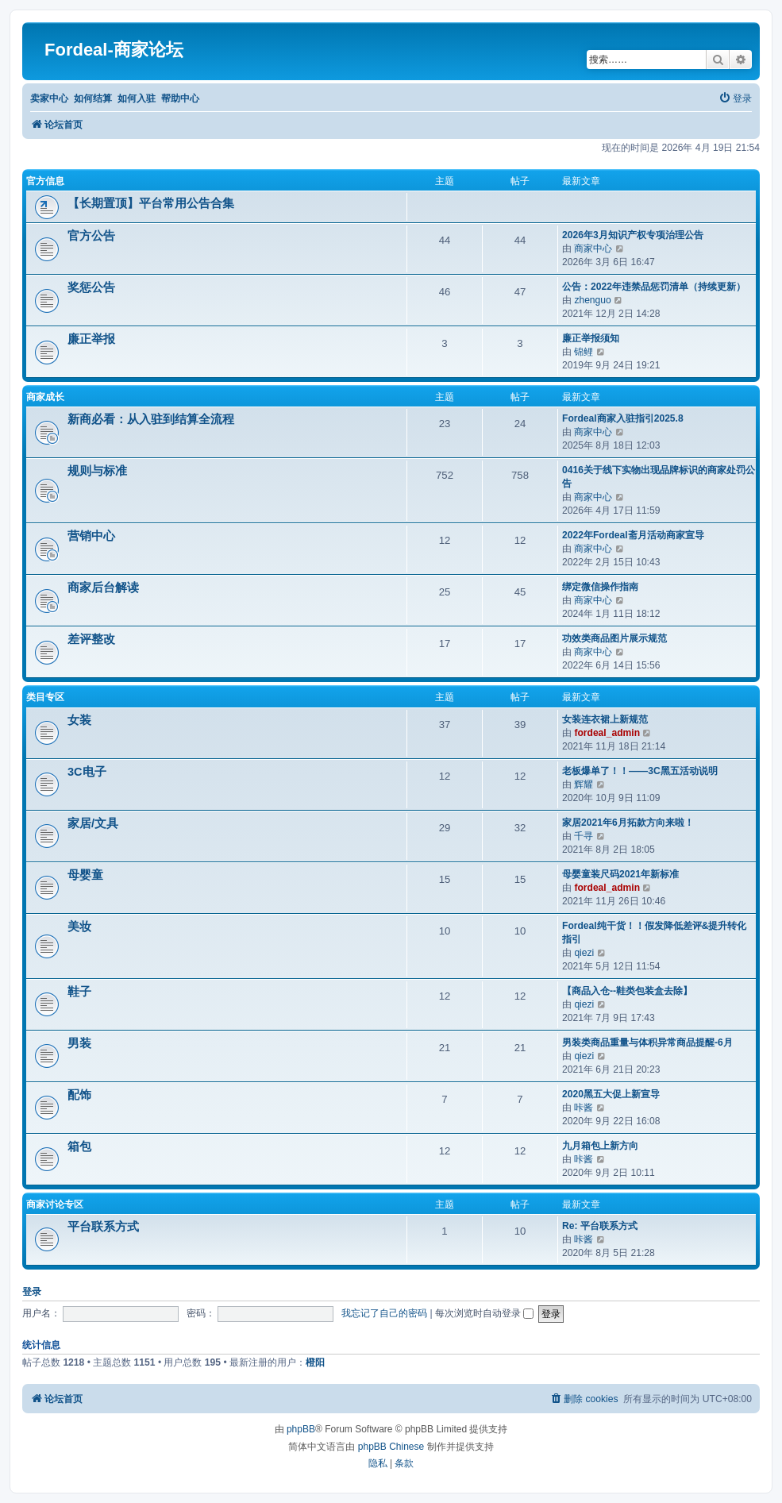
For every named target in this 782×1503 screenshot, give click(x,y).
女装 (79, 720)
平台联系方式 (103, 1226)
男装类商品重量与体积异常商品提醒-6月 (647, 1042)
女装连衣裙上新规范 (605, 719)
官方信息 (45, 181)
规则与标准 (97, 470)
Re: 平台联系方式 (600, 1225)
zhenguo (592, 300)
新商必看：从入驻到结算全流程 (150, 419)
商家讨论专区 (54, 1204)
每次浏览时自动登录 (484, 1313)
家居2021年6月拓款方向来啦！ (628, 822)
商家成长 (45, 397)
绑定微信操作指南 (600, 586)
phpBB (301, 1429)
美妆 (79, 926)
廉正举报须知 (590, 338)
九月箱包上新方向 (600, 1145)
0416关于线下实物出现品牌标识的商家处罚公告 (658, 476)
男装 (79, 1043)
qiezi (584, 952)
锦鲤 (583, 351)
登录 (31, 1291)
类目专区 (45, 697)
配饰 (79, 1095)
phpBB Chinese (391, 1446)
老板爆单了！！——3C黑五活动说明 (640, 771)
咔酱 (583, 1107)
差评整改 (91, 639)
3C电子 (86, 771)
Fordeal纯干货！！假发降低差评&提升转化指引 (654, 932)
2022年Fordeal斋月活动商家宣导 (633, 535)
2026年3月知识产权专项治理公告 (632, 235)
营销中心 (91, 536)
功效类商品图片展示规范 (614, 638)
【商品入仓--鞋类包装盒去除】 (627, 990)
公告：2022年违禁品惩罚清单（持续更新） (653, 286)
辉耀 (583, 784)
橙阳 (315, 1362)
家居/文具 (92, 823)
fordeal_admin (607, 732)
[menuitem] (735, 99)
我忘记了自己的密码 (384, 1313)
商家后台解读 (103, 587)
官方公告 (91, 235)
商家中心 (593, 248)
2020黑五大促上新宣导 (611, 1094)
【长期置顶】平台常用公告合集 (150, 203)
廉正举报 (91, 339)
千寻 (583, 836)
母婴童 (85, 875)
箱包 (79, 1146)
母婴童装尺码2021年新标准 (620, 874)
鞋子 (79, 991)
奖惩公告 (91, 287)
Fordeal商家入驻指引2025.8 (623, 418)
